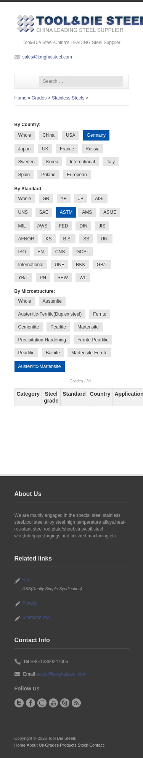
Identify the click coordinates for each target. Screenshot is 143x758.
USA (71, 135)
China (49, 135)
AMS (87, 212)
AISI (99, 198)
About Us (35, 745)
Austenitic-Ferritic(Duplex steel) (50, 314)
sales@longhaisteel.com (47, 57)
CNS (60, 251)
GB (46, 198)
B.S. (67, 239)
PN (43, 277)
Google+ (42, 702)
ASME (109, 212)
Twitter (19, 702)
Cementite (28, 327)
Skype (64, 702)
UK (45, 149)
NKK (80, 264)
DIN (83, 226)
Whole (24, 135)
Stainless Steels (68, 98)
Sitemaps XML (37, 617)
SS (86, 239)
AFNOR (26, 239)
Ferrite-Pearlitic (92, 340)
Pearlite (58, 327)
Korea (52, 161)
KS (49, 239)
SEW (63, 277)
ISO (22, 251)
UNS (23, 212)
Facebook (30, 702)
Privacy (29, 603)
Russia (92, 149)
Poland (48, 174)
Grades (39, 98)
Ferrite (99, 314)
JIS (102, 226)
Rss (26, 580)
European (77, 174)
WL (82, 277)
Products (68, 745)
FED (63, 226)
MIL (22, 226)
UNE (59, 264)
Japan (24, 149)
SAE (43, 212)
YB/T (23, 277)
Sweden (26, 161)
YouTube (53, 702)
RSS (76, 702)
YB (64, 198)
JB (81, 198)
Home (20, 98)
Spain (24, 174)
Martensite (88, 327)
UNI (105, 239)
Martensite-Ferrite (89, 352)
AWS (42, 226)
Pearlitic (26, 352)
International (82, 161)
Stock (83, 745)
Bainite (53, 352)
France (67, 149)
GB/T (102, 264)
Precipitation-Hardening (42, 340)
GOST (82, 251)
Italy (110, 161)
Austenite (52, 301)
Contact (96, 745)
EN (40, 251)
